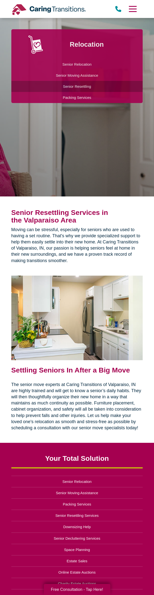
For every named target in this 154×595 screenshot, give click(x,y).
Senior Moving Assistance (77, 493)
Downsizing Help (77, 527)
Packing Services (77, 504)
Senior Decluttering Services (77, 538)
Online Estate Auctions (77, 572)
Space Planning (77, 550)
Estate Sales (77, 561)
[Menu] (132, 9)
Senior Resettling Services (77, 515)
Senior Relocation (76, 481)
